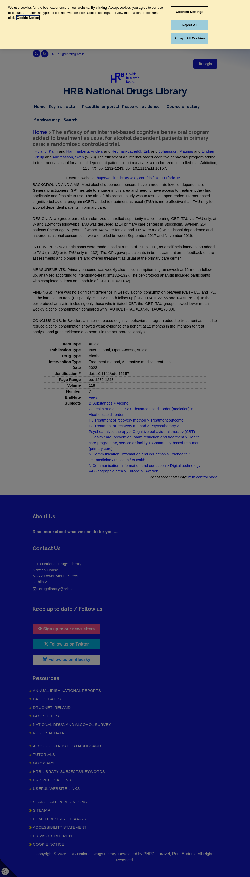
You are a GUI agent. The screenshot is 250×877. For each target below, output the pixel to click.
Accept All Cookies (189, 38)
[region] (125, 24)
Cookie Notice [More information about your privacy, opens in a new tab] (28, 18)
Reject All (189, 25)
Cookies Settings (190, 12)
